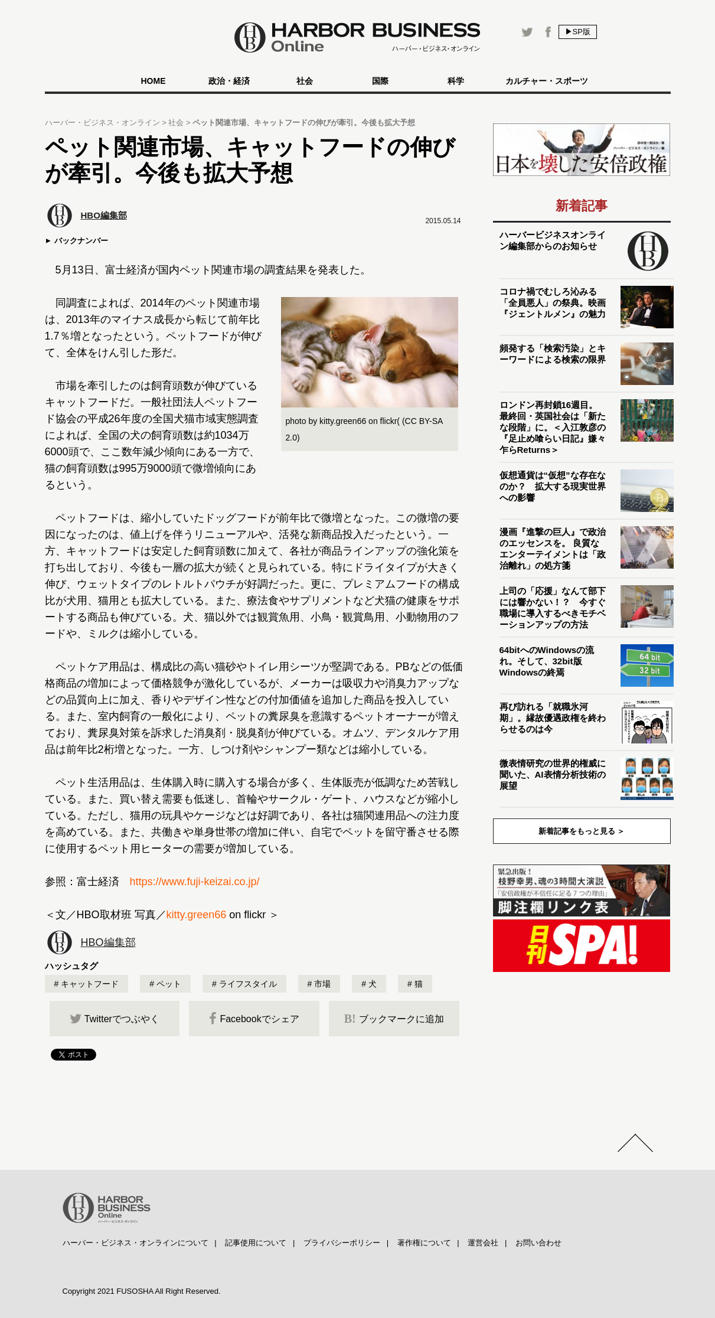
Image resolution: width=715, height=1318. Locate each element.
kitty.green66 (196, 915)
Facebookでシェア (254, 1018)
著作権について (424, 1242)
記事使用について (255, 1242)
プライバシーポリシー (341, 1242)
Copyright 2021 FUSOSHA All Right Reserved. (142, 1291)
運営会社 (483, 1242)
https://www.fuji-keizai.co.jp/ (195, 882)
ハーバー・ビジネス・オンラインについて (135, 1242)
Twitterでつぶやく (114, 1018)
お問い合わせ (538, 1242)
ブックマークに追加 (394, 1019)
